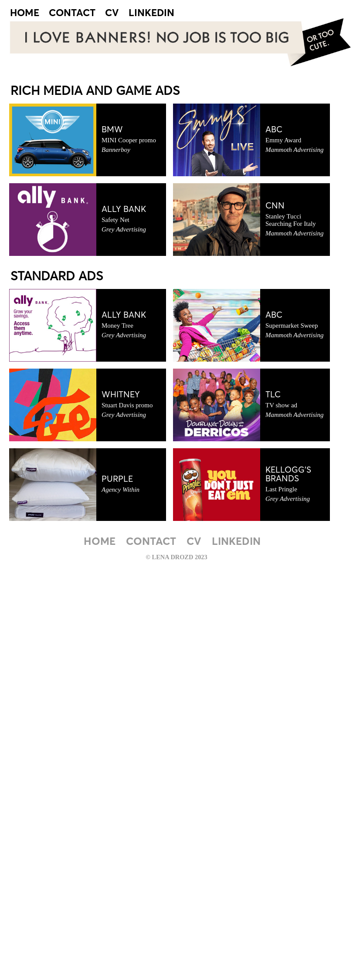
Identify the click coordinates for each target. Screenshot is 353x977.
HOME (24, 13)
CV (112, 13)
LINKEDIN (151, 13)
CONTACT (72, 13)
